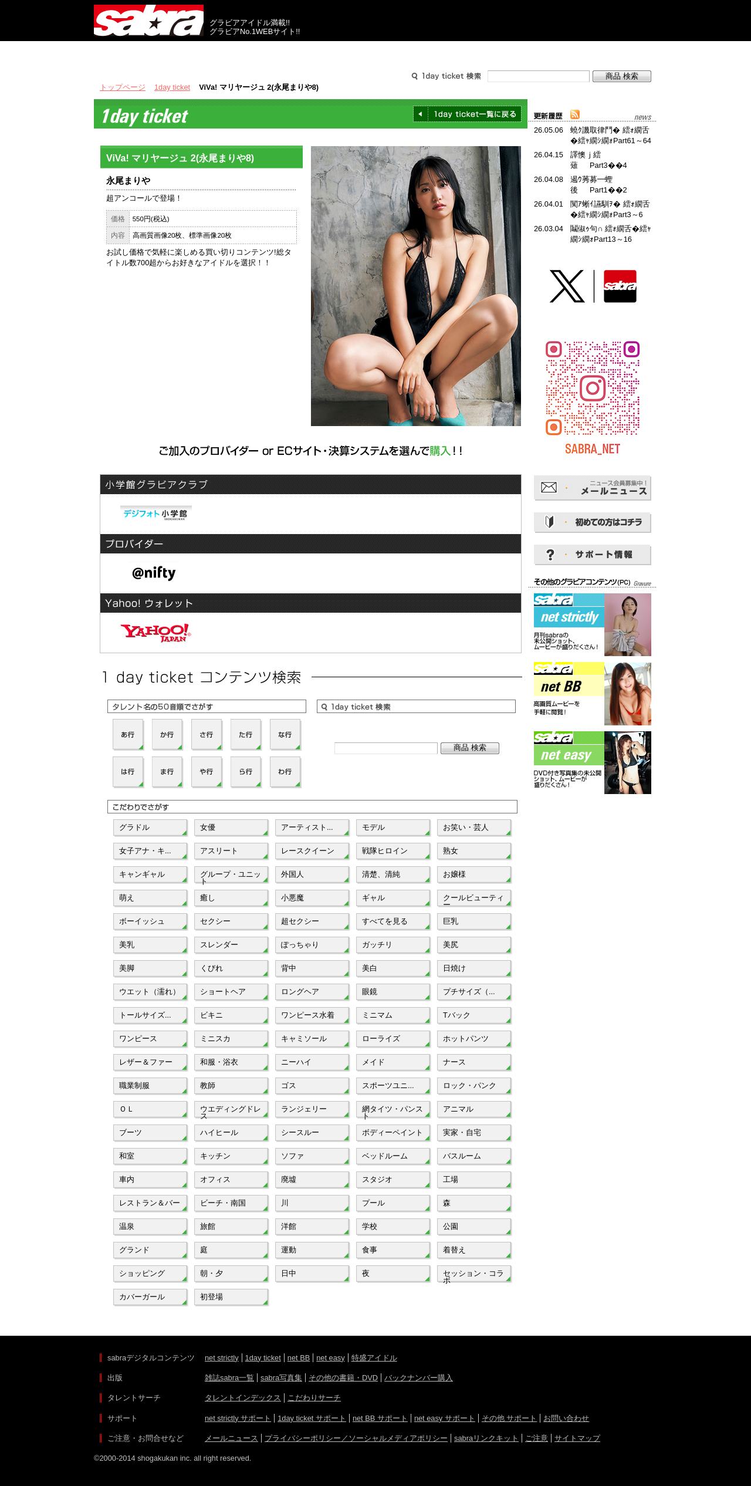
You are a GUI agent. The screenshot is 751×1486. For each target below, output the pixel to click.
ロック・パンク (469, 1085)
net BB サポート (380, 1418)
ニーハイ (296, 1062)
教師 (207, 1085)
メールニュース (231, 1438)
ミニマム (377, 1015)
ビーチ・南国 (223, 1202)
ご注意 (536, 1438)
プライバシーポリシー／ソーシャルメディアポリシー (356, 1438)
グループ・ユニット (230, 877)
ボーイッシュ (142, 921)
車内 (126, 1179)
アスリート (219, 850)
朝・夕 (211, 1273)
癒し (207, 897)
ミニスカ (215, 1038)
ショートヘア (223, 991)
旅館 (207, 1226)
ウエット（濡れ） (149, 991)
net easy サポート (444, 1418)
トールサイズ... (145, 1015)
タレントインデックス (243, 1397)
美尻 (450, 944)
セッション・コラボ (473, 1276)
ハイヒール (219, 1132)
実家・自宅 (462, 1132)
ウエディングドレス (230, 1112)
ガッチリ (377, 944)
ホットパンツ (466, 1038)
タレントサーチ (375, 51)
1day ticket (172, 87)
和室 (126, 1155)
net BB (298, 1357)
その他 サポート (509, 1418)
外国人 (292, 874)
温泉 (126, 1226)
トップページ (123, 87)
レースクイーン (307, 850)
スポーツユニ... (388, 1085)
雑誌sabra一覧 (229, 1377)
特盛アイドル (374, 1357)
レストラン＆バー (149, 1202)
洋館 (288, 1226)
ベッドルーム (385, 1155)
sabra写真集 (281, 1377)
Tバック (457, 1015)
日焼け (454, 968)
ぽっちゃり (300, 944)
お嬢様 (454, 874)
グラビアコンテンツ (263, 51)
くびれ (211, 968)
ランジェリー (304, 1109)
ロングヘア (300, 991)
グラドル (134, 827)
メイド (373, 1062)
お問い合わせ (566, 1418)
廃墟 (288, 1179)
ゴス (288, 1085)
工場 (450, 1179)
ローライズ (381, 1038)
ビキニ (211, 1015)
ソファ (292, 1155)
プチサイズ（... (469, 991)
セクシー (215, 921)
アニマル (458, 1109)
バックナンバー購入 (418, 1377)
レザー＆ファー (145, 1062)
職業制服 (134, 1085)
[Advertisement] (592, 850)
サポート (488, 51)
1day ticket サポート (312, 1418)
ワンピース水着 (307, 1015)
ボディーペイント (392, 1132)
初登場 (211, 1296)
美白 (369, 968)
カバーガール (142, 1296)
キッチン (215, 1155)
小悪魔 (292, 897)
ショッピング (142, 1273)
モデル (373, 827)
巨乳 (450, 921)
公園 (450, 1226)
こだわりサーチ (314, 1397)
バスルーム (462, 1155)
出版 (150, 51)
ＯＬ (126, 1109)
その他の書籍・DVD (343, 1377)
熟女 (450, 850)
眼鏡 (369, 991)
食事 (369, 1249)
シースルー (300, 1132)
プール (373, 1202)
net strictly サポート (238, 1418)
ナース (454, 1062)
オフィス (215, 1179)
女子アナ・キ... (145, 850)
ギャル (373, 897)
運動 (288, 1249)
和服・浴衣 (219, 1062)
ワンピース (138, 1038)
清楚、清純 (381, 874)
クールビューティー (473, 900)
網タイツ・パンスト (392, 1112)
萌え (126, 897)
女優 (207, 827)
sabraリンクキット (486, 1438)
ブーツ (130, 1132)
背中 (288, 968)
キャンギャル (142, 874)
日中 (288, 1273)
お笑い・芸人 (466, 827)
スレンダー (219, 944)
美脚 (126, 968)
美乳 (126, 944)
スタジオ (377, 1179)
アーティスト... (307, 827)
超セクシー (300, 921)
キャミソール (304, 1038)
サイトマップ (577, 1438)
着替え (454, 1249)
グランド (134, 1249)
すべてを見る (385, 921)
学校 (369, 1226)
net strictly (222, 1357)
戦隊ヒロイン (385, 850)
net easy (330, 1357)
